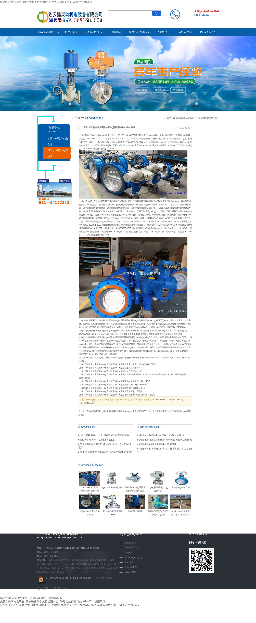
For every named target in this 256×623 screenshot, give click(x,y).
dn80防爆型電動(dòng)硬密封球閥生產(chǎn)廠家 (105, 452)
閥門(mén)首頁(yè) (175, 118)
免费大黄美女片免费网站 (76, 604)
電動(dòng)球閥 (80, 560)
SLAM (40, 568)
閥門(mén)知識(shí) (139, 32)
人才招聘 (162, 32)
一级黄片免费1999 (128, 604)
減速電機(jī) (94, 564)
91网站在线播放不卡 (103, 604)
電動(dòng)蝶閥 (150, 135)
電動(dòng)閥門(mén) (60, 560)
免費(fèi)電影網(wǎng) (100, 568)
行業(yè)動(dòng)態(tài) (58, 153)
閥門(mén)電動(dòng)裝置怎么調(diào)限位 (160, 435)
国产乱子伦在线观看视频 (15, 604)
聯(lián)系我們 (207, 32)
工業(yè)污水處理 (78, 564)
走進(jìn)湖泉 (71, 32)
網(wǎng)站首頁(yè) (48, 32)
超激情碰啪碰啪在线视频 (45, 604)
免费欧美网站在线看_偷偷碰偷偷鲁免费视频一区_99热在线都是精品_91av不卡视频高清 (46, 1)
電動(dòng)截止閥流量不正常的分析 (156, 444)
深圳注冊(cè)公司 (79, 568)
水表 (66, 564)
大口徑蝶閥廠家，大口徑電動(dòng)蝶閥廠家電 (103, 435)
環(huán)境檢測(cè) (99, 560)
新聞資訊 (116, 32)
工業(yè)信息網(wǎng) (51, 564)
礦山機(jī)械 (58, 572)
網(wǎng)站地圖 (104, 578)
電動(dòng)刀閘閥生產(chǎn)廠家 (96, 439)
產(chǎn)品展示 (94, 32)
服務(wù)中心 (185, 32)
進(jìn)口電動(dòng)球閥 (56, 568)
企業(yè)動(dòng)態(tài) (58, 141)
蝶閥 (124, 201)
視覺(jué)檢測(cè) (110, 564)
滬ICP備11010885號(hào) (52, 588)
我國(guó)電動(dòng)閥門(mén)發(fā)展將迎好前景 (164, 439)
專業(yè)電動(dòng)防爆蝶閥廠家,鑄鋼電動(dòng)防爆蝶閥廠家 (114, 411)
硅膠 (112, 560)
